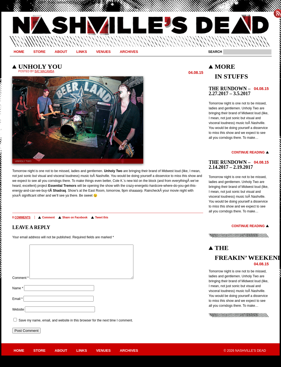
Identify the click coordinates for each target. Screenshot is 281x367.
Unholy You (40, 66)
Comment (48, 217)
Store (39, 52)
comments (22, 217)
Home (19, 52)
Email (17, 305)
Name (17, 295)
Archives (129, 52)
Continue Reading (248, 152)
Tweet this (101, 217)
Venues (103, 52)
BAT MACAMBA (44, 71)
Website (18, 316)
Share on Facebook (74, 217)
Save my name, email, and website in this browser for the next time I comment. (76, 327)
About (61, 52)
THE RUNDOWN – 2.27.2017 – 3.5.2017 (229, 91)
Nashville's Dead (140, 25)
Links (81, 52)
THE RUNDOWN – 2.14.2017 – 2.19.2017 (231, 165)
